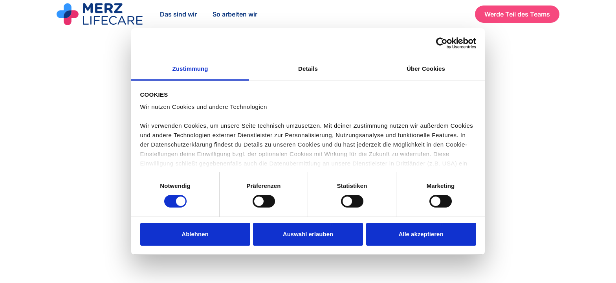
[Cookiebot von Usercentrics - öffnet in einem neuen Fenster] (441, 43)
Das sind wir (178, 14)
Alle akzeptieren (420, 234)
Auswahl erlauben (308, 234)
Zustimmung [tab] (190, 68)
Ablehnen (195, 234)
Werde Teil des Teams (517, 14)
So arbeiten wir (235, 14)
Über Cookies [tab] (426, 68)
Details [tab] (308, 68)
